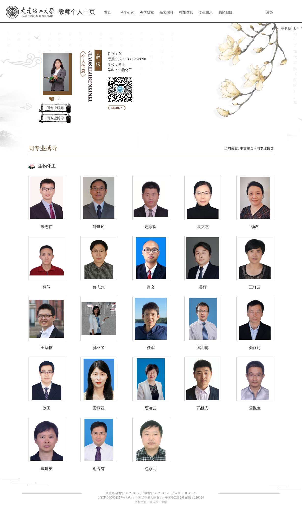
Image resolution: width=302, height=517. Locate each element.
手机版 (286, 28)
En (296, 28)
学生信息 (206, 12)
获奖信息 (166, 12)
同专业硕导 (55, 108)
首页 (107, 12)
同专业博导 (55, 118)
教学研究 (147, 12)
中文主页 (247, 148)
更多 (269, 12)
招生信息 (186, 12)
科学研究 (127, 12)
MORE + (116, 107)
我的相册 (225, 12)
